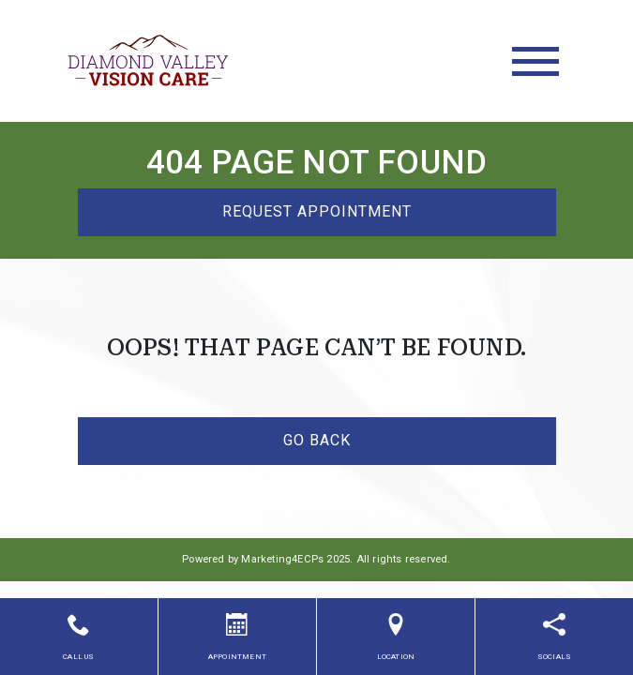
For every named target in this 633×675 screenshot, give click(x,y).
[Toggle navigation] (535, 61)
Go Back (317, 440)
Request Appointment (317, 211)
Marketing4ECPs (282, 559)
